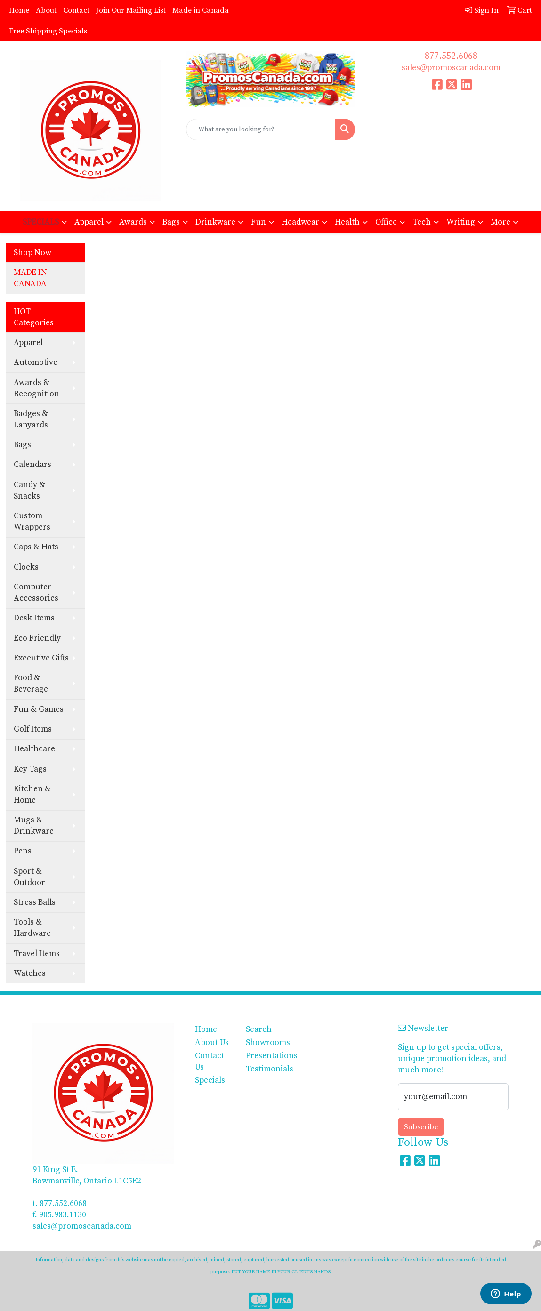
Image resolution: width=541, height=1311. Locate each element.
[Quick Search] (260, 129)
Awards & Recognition (36, 388)
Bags (22, 445)
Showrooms (265, 1043)
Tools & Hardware (32, 928)
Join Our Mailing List (131, 10)
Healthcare (34, 749)
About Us (212, 1043)
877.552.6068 (451, 56)
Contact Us (209, 1061)
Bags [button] (171, 222)
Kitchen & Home (32, 794)
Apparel (28, 343)
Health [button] (347, 222)
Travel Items (37, 954)
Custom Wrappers (32, 521)
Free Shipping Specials (48, 31)
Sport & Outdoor (29, 877)
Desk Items (34, 618)
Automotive (35, 362)
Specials (210, 1080)
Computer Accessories (36, 592)
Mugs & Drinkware (34, 825)
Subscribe (421, 1127)
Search (259, 1029)
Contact (76, 10)
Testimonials (265, 1069)
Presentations (265, 1056)
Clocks (26, 567)
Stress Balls (35, 902)
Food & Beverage (31, 683)
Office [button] (386, 222)
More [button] (500, 222)
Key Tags (30, 769)
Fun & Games (39, 709)
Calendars (32, 464)
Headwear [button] (300, 222)
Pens (23, 851)
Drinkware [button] (215, 222)
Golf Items (33, 729)
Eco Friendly (37, 638)
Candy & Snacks (29, 490)
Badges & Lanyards (31, 419)
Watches (30, 973)
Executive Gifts (41, 658)
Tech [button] (421, 222)
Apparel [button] (89, 222)
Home (19, 10)
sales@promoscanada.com (451, 68)
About (46, 10)
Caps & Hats (36, 547)
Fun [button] (258, 222)
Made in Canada (200, 10)
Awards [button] (133, 222)
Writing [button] (460, 222)
